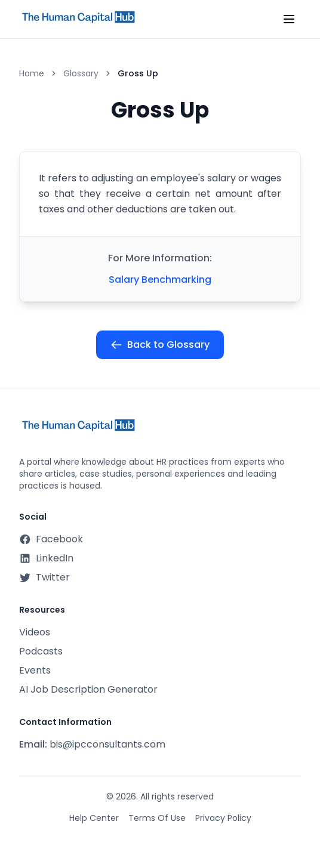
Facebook (51, 539)
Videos (34, 632)
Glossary (81, 73)
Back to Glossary (160, 344)
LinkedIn (46, 558)
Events (35, 670)
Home (31, 73)
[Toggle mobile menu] (289, 19)
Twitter (44, 577)
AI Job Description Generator (88, 689)
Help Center (94, 818)
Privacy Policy (223, 818)
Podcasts (41, 651)
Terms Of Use (157, 818)
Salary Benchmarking (160, 279)
